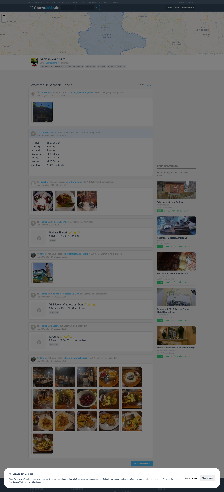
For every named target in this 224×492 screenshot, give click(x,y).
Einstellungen (191, 478)
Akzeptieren (207, 478)
